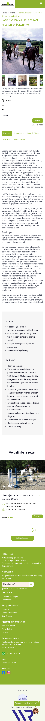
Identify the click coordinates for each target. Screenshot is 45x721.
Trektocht (5, 609)
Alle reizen (7, 592)
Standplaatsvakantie (9, 613)
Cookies (5, 632)
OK (31, 584)
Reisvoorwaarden (8, 625)
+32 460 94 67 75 (13, 653)
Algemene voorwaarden (13, 622)
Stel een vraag (37, 125)
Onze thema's (7, 600)
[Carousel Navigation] (22, 530)
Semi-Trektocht (7, 616)
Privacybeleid (7, 629)
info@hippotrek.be (9, 662)
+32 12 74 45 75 (11, 647)
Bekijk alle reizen (22, 538)
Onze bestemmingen (10, 596)
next (34, 530)
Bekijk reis (37, 516)
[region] (20, 708)
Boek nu (37, 120)
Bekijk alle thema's (11, 605)
